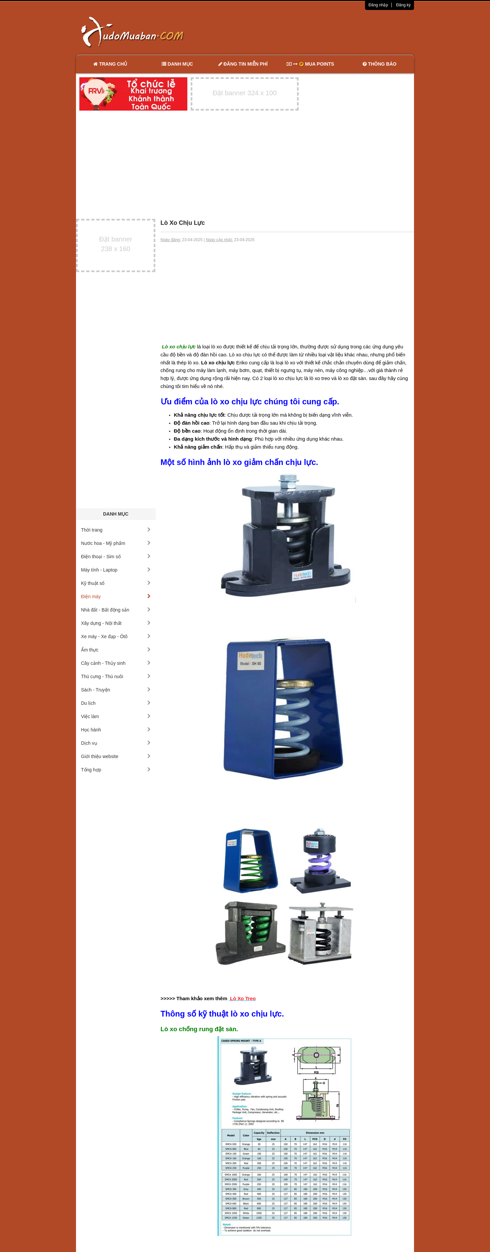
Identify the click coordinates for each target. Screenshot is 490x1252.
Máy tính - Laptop (116, 570)
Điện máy (116, 596)
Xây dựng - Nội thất (116, 623)
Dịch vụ (116, 743)
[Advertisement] (315, 32)
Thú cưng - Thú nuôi (116, 676)
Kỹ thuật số (116, 583)
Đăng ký (403, 5)
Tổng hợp (116, 769)
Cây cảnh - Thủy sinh (116, 663)
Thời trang (116, 530)
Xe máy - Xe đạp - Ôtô (116, 636)
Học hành (116, 729)
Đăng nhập (378, 5)
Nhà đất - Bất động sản (116, 610)
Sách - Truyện (116, 689)
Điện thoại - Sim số (116, 556)
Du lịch (116, 703)
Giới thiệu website (116, 756)
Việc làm (116, 716)
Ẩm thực (116, 649)
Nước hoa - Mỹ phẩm (116, 543)
